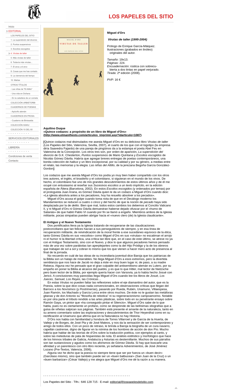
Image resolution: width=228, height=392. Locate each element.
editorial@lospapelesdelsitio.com (131, 382)
